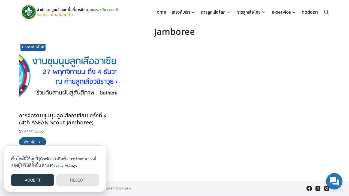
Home (159, 12)
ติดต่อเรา (310, 12)
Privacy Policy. (63, 165)
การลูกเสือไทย (248, 12)
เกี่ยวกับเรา (181, 12)
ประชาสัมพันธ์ (33, 47)
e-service (281, 12)
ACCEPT (33, 180)
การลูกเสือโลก (213, 12)
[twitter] (318, 188)
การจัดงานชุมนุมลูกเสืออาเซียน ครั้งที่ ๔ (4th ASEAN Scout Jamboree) (62, 119)
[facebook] (309, 188)
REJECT (77, 180)
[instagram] (326, 188)
